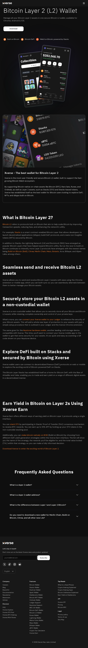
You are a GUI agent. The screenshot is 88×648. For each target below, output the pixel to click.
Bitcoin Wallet (34, 585)
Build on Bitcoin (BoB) (17, 251)
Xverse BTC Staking (10, 615)
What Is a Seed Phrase (66, 585)
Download (13, 29)
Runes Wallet (34, 615)
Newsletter (6, 595)
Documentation (8, 592)
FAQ (4, 607)
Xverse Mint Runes (9, 617)
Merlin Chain (40, 251)
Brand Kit (6, 590)
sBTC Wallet (34, 628)
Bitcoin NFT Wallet (36, 598)
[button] (83, 3)
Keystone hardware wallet (34, 330)
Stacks (17, 232)
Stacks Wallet (34, 587)
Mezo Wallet (34, 623)
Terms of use (62, 617)
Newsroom (6, 598)
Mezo (49, 251)
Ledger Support (35, 603)
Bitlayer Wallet (35, 625)
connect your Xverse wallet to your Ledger (41, 319)
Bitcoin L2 (7, 224)
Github (5, 600)
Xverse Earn (34, 633)
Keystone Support (36, 605)
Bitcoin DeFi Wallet (36, 610)
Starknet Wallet (35, 590)
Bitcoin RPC (62, 607)
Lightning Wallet (35, 618)
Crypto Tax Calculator (37, 631)
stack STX (14, 424)
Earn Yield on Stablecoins (67, 595)
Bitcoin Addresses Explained (68, 592)
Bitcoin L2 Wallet (36, 613)
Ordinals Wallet (35, 600)
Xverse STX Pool (8, 612)
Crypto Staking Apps (65, 590)
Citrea (31, 251)
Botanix (55, 251)
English (7, 571)
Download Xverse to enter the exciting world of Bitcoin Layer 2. (31, 448)
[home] (7, 3)
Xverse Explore (8, 610)
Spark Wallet (34, 592)
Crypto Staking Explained (67, 587)
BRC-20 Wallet (35, 608)
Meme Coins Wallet (36, 620)
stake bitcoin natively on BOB (35, 435)
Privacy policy (63, 615)
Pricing (60, 605)
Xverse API (61, 602)
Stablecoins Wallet (36, 595)
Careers (5, 585)
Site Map (61, 620)
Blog (4, 587)
